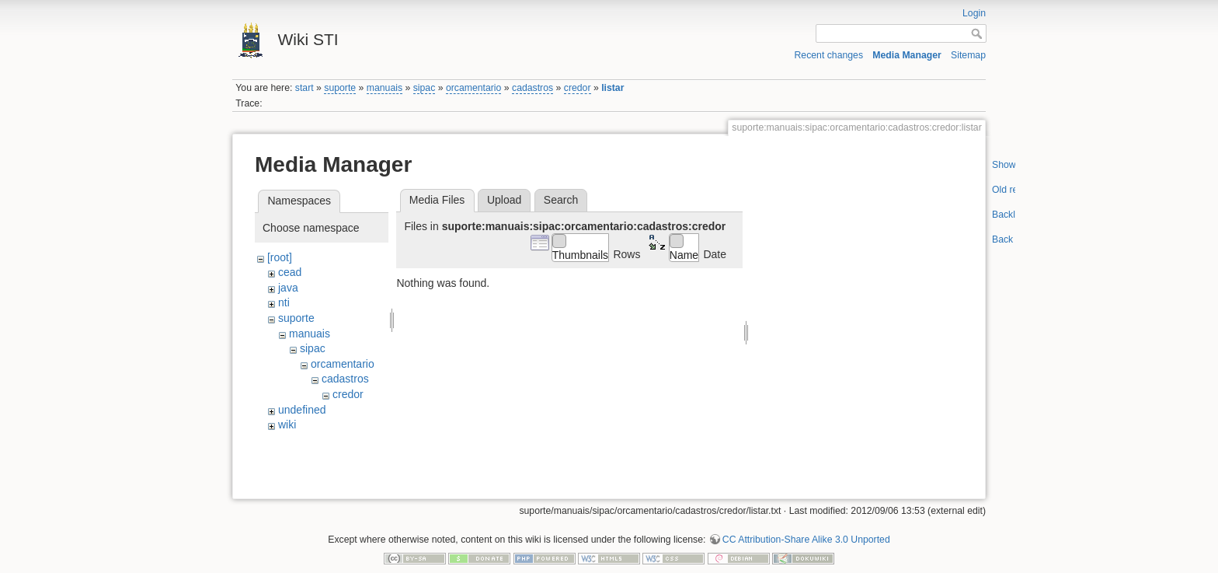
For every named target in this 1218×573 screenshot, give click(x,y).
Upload (504, 200)
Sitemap (968, 55)
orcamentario (474, 87)
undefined (302, 410)
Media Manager (906, 55)
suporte (340, 87)
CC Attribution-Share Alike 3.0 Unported (806, 521)
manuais (384, 87)
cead (289, 272)
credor (577, 87)
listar (612, 87)
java (288, 287)
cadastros (532, 87)
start (304, 87)
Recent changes (829, 55)
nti (284, 302)
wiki (287, 424)
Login (974, 13)
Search (561, 200)
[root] (279, 257)
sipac (424, 87)
